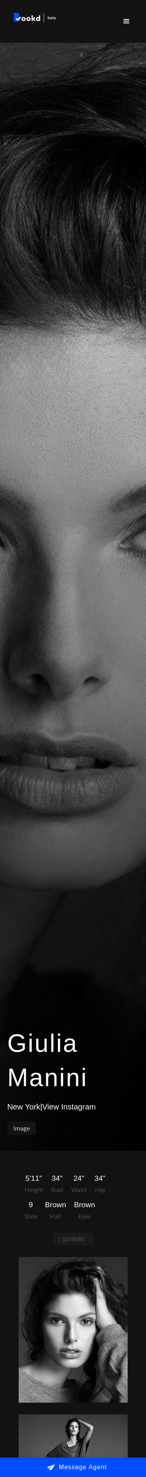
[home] (33, 19)
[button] (126, 21)
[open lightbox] (73, 1330)
